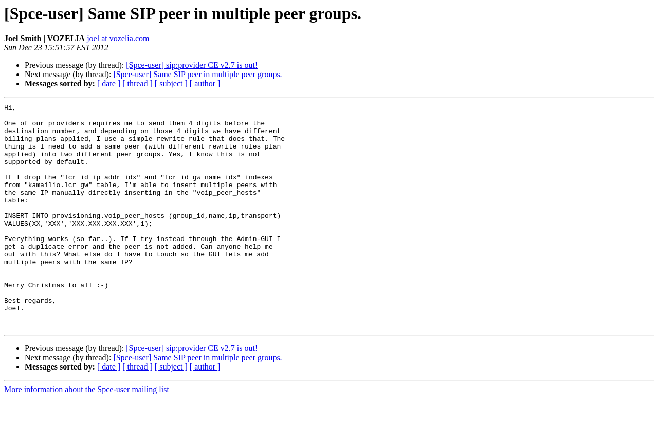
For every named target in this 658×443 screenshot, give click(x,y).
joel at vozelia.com (118, 38)
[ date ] (108, 83)
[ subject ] (171, 83)
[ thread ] (137, 83)
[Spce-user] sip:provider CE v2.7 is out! (192, 65)
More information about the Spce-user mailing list (86, 434)
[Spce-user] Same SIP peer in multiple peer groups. (197, 74)
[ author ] (205, 83)
